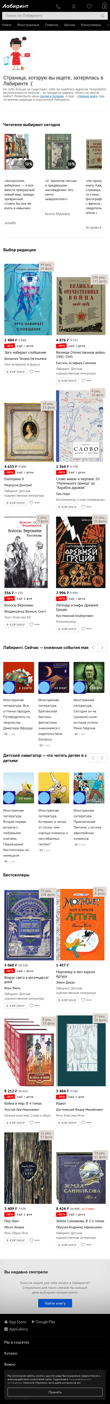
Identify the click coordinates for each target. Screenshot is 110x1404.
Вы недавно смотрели (26, 1271)
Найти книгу (55, 1303)
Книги (7, 25)
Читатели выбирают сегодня (31, 124)
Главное (52, 25)
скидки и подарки (52, 96)
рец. (45, 264)
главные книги (87, 96)
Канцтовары (92, 25)
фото (46, 268)
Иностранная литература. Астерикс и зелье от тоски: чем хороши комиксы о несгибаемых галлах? (53, 827)
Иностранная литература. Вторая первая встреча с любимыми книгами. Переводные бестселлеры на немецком (16, 833)
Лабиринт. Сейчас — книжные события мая (45, 647)
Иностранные (28, 25)
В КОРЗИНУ (15, 372)
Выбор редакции (19, 249)
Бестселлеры (16, 874)
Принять (55, 1392)
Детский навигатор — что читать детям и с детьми (45, 758)
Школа (69, 25)
